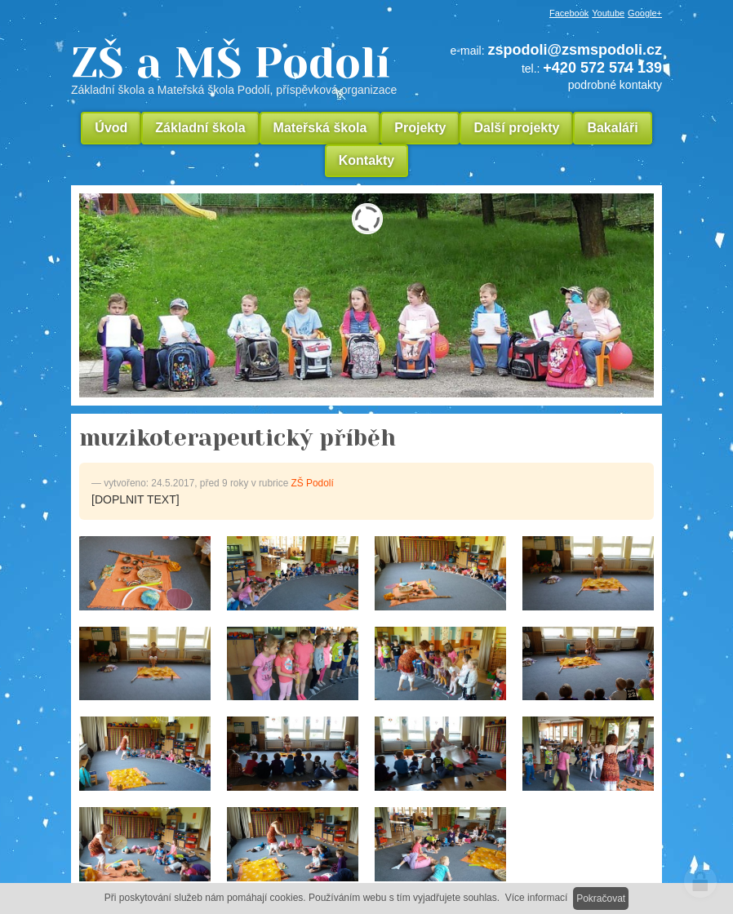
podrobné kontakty (615, 84)
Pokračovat (600, 898)
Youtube (608, 13)
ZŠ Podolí (312, 483)
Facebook (569, 13)
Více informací (536, 897)
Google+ (645, 13)
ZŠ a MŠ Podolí (240, 68)
